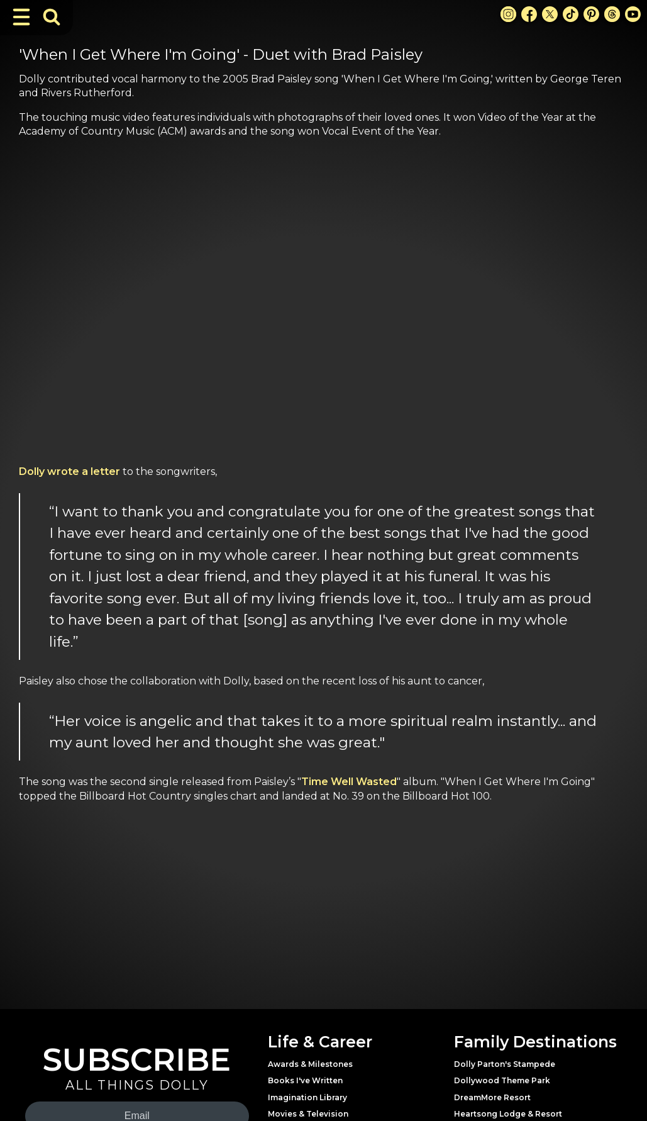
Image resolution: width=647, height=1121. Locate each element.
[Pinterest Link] (591, 14)
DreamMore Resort (492, 1097)
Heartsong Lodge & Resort (508, 1113)
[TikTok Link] (570, 14)
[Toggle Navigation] (21, 17)
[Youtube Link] (633, 14)
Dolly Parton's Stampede (504, 1064)
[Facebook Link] (529, 14)
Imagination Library (307, 1097)
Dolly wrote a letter (69, 471)
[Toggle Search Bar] (51, 17)
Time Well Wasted (349, 782)
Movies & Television (308, 1113)
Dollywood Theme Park (502, 1080)
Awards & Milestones (310, 1064)
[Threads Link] (612, 14)
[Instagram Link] (508, 14)
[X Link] (550, 14)
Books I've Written (305, 1080)
